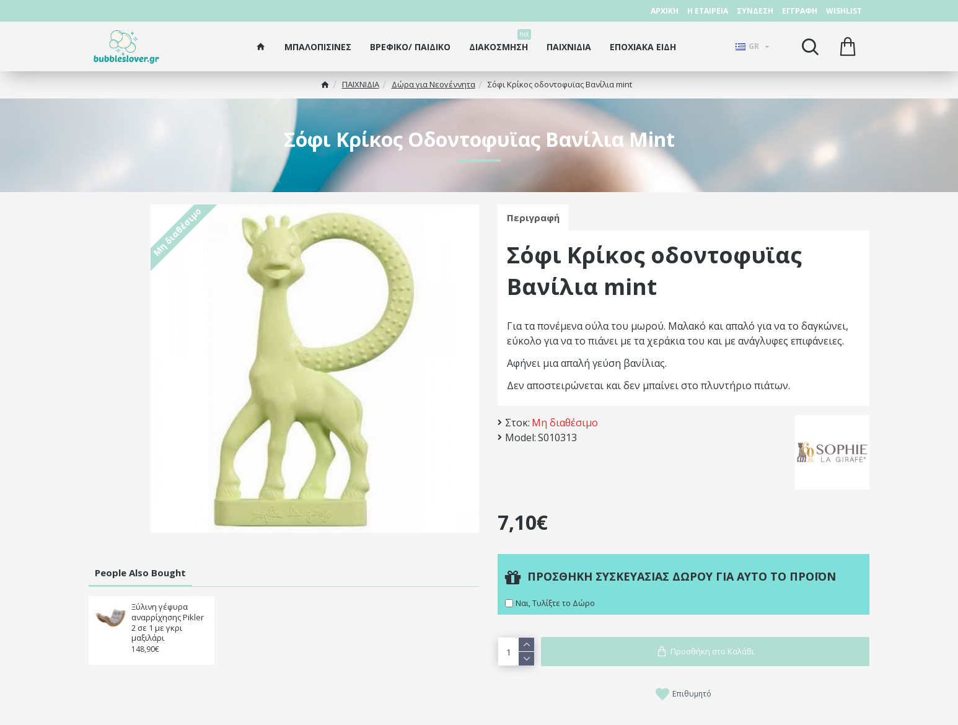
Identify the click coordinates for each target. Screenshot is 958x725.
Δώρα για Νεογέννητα (433, 84)
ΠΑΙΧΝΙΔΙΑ (360, 84)
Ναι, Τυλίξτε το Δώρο (555, 603)
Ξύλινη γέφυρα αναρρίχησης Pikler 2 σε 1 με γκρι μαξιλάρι (167, 623)
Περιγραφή (533, 217)
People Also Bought (140, 572)
